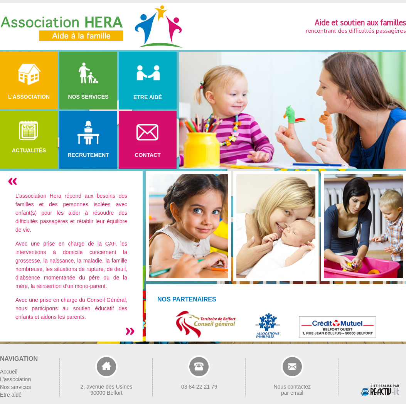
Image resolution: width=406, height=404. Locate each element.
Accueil (8, 372)
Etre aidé (11, 395)
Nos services (15, 387)
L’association (15, 379)
